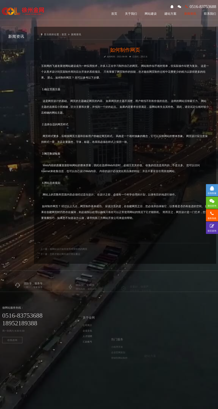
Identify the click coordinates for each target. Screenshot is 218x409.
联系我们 (210, 13)
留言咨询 (212, 227)
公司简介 (87, 339)
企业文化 (87, 345)
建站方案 (170, 13)
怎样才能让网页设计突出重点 (65, 262)
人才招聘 (87, 350)
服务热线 (212, 214)
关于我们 (131, 13)
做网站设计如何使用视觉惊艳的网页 (68, 257)
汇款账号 (87, 356)
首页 (114, 13)
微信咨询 (212, 202)
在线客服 (212, 189)
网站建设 (151, 13)
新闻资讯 (190, 13)
